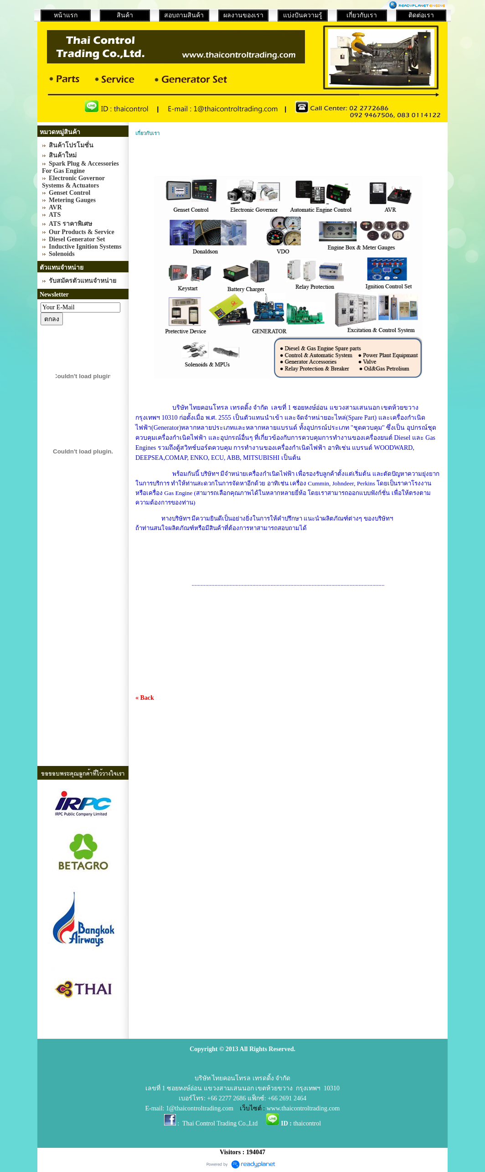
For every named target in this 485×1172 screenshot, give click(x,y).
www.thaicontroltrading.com (303, 1108)
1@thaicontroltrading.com (199, 1108)
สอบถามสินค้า (184, 15)
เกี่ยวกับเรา (361, 15)
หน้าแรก (65, 15)
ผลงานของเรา (243, 15)
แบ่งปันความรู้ (302, 15)
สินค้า (125, 15)
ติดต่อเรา (421, 15)
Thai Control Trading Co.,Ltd (220, 1123)
